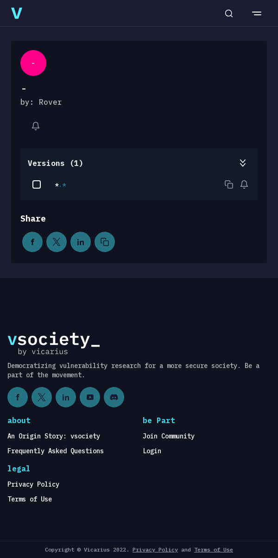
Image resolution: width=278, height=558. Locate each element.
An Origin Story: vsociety (53, 436)
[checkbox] (36, 184)
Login (152, 451)
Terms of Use (29, 499)
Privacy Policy (33, 484)
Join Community (169, 436)
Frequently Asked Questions (55, 451)
